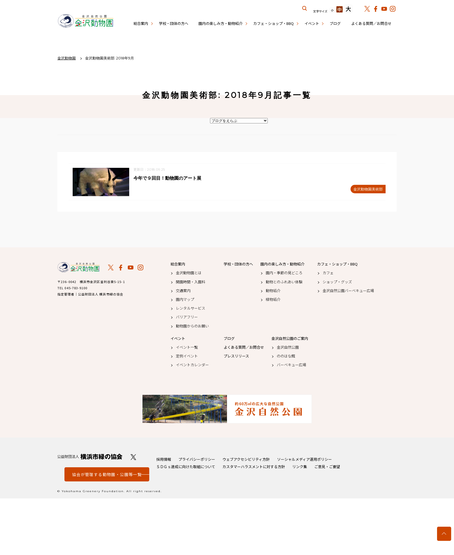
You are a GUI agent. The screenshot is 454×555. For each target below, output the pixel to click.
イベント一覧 (187, 347)
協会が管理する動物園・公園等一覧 (107, 474)
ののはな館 (286, 356)
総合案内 (140, 23)
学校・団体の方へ (173, 23)
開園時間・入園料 (190, 281)
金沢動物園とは (189, 273)
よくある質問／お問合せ (371, 23)
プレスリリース (236, 356)
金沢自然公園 (288, 347)
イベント (311, 23)
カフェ (328, 273)
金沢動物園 (78, 267)
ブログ (335, 23)
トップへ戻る (444, 534)
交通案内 (183, 290)
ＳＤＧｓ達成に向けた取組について (185, 467)
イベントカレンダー (192, 365)
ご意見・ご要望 (327, 467)
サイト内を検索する (304, 8)
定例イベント (187, 356)
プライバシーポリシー (196, 459)
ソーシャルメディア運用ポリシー (304, 459)
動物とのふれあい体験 (284, 281)
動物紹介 (273, 290)
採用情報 (163, 459)
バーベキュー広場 (291, 365)
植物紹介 (273, 299)
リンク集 (299, 467)
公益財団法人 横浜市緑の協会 (89, 457)
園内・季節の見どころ (284, 273)
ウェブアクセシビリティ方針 (246, 459)
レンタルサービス (190, 308)
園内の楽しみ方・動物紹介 (220, 23)
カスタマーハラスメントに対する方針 (253, 467)
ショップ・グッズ (337, 281)
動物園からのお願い (192, 326)
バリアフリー (187, 317)
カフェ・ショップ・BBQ (273, 23)
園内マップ (185, 299)
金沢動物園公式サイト (85, 21)
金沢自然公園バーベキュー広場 (348, 290)
